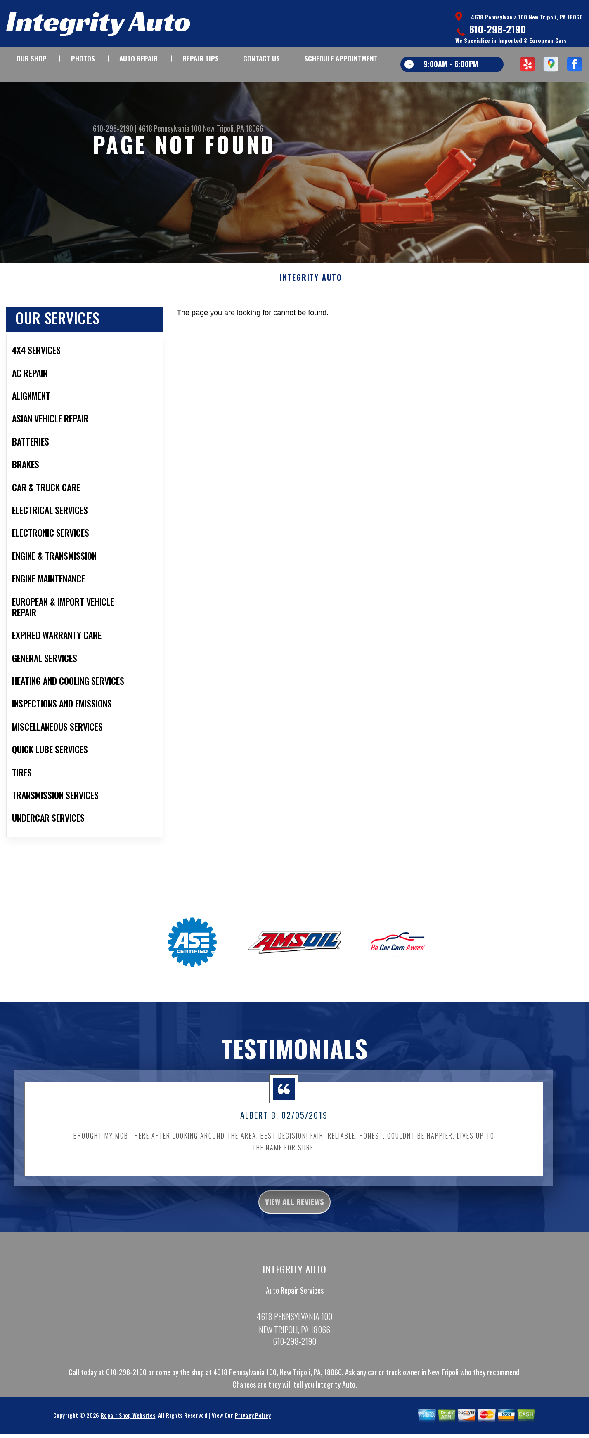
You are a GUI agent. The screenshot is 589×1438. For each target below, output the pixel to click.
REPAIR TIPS (200, 58)
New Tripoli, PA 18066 (233, 128)
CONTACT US (261, 58)
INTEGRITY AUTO (311, 284)
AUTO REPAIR (138, 58)
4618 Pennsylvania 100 (169, 128)
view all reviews (294, 1210)
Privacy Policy (253, 1426)
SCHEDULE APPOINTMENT (341, 58)
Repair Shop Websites (128, 1426)
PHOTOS (83, 58)
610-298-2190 (497, 28)
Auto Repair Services (295, 1301)
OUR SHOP (32, 58)
